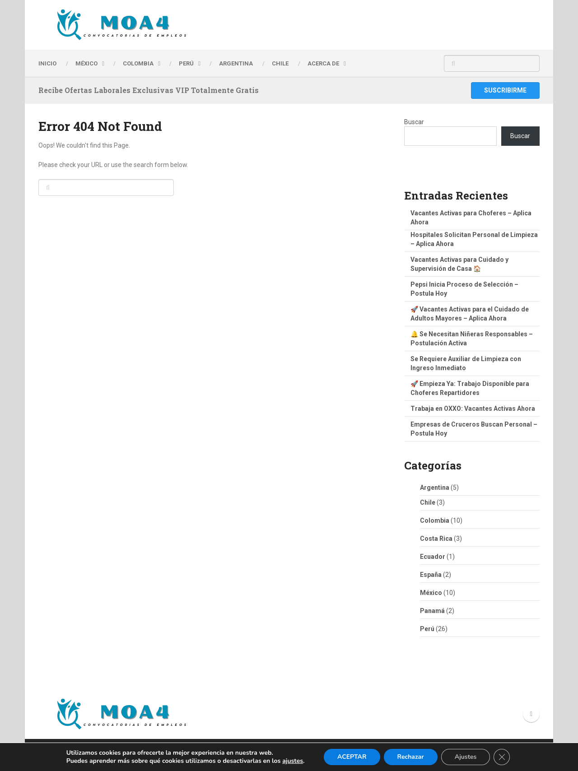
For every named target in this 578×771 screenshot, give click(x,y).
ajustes (292, 761)
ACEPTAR (352, 756)
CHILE (280, 63)
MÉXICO (86, 63)
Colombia (138, 63)
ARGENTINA (236, 63)
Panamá (432, 610)
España (431, 574)
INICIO (47, 63)
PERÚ (186, 63)
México (431, 592)
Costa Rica (436, 538)
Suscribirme (505, 90)
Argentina (434, 487)
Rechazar (410, 756)
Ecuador (432, 556)
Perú (427, 628)
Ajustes (466, 756)
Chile (427, 502)
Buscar (414, 121)
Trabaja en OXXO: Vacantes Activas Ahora (472, 408)
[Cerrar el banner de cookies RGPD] (502, 757)
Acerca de (323, 63)
